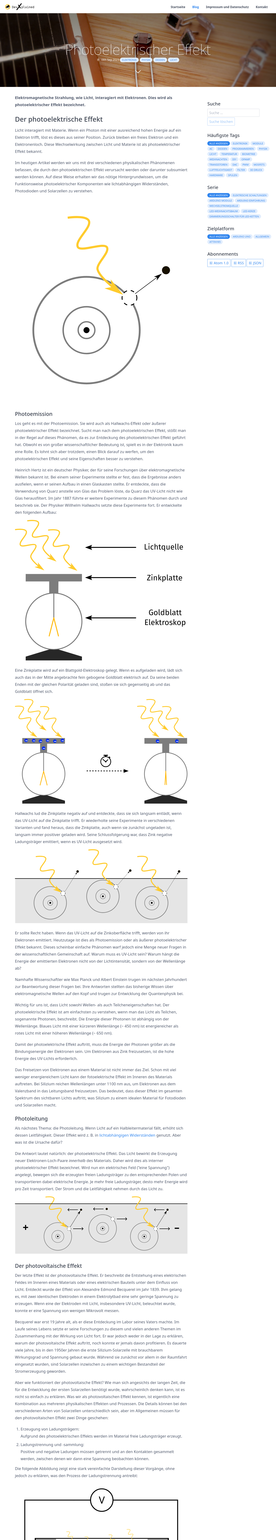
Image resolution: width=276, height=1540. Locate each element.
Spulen (232, 176)
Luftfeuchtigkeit (220, 170)
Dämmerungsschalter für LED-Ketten (234, 217)
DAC (235, 165)
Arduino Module (220, 201)
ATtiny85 (215, 242)
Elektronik (129, 60)
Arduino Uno (241, 237)
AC (211, 149)
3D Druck (256, 170)
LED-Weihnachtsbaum (223, 212)
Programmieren (243, 149)
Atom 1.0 (218, 263)
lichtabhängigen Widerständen (127, 1136)
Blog (191, 7)
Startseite (173, 7)
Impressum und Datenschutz (225, 7)
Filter (241, 170)
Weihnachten (218, 160)
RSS (238, 263)
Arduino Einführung (251, 201)
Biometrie (248, 154)
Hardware (216, 176)
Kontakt (261, 7)
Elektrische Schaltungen (249, 196)
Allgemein (262, 237)
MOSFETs (259, 165)
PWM (246, 165)
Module (258, 144)
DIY (234, 160)
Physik (146, 60)
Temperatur (229, 154)
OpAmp (246, 160)
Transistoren (218, 165)
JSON (255, 263)
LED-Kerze (249, 212)
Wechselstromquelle (223, 206)
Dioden (160, 60)
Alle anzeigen (218, 144)
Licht (173, 60)
